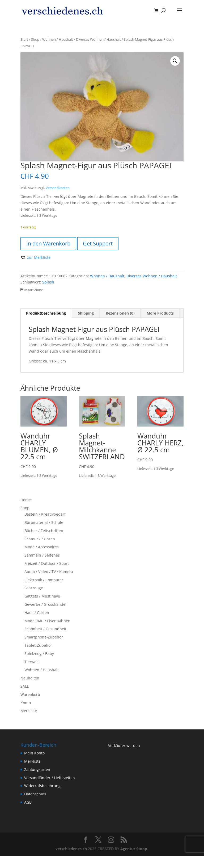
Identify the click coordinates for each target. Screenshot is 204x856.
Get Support (98, 243)
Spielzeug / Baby (39, 653)
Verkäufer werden (124, 745)
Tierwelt (31, 661)
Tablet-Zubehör (38, 645)
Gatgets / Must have (42, 596)
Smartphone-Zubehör (43, 637)
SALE (24, 686)
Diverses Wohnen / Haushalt (98, 39)
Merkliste (28, 710)
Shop (35, 39)
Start (24, 39)
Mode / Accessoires (41, 546)
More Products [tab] (160, 313)
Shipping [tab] (86, 313)
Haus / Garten (36, 612)
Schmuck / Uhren (39, 538)
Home (25, 499)
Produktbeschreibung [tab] (46, 313)
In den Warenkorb (48, 243)
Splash (48, 282)
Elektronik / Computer (43, 579)
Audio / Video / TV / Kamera (48, 571)
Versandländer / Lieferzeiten (49, 777)
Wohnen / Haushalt (57, 39)
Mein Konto (34, 752)
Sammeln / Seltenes (42, 555)
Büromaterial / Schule (43, 522)
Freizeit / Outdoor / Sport (46, 563)
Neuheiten (29, 677)
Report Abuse (31, 290)
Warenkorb (30, 694)
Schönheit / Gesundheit (45, 628)
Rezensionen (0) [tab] (120, 313)
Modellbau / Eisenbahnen (47, 620)
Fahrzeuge (33, 587)
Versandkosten (58, 188)
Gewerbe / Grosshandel (45, 604)
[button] (175, 61)
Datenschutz (35, 793)
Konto (25, 702)
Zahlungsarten (37, 769)
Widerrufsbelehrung (42, 785)
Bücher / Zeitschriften (43, 530)
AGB (28, 802)
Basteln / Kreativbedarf (45, 514)
